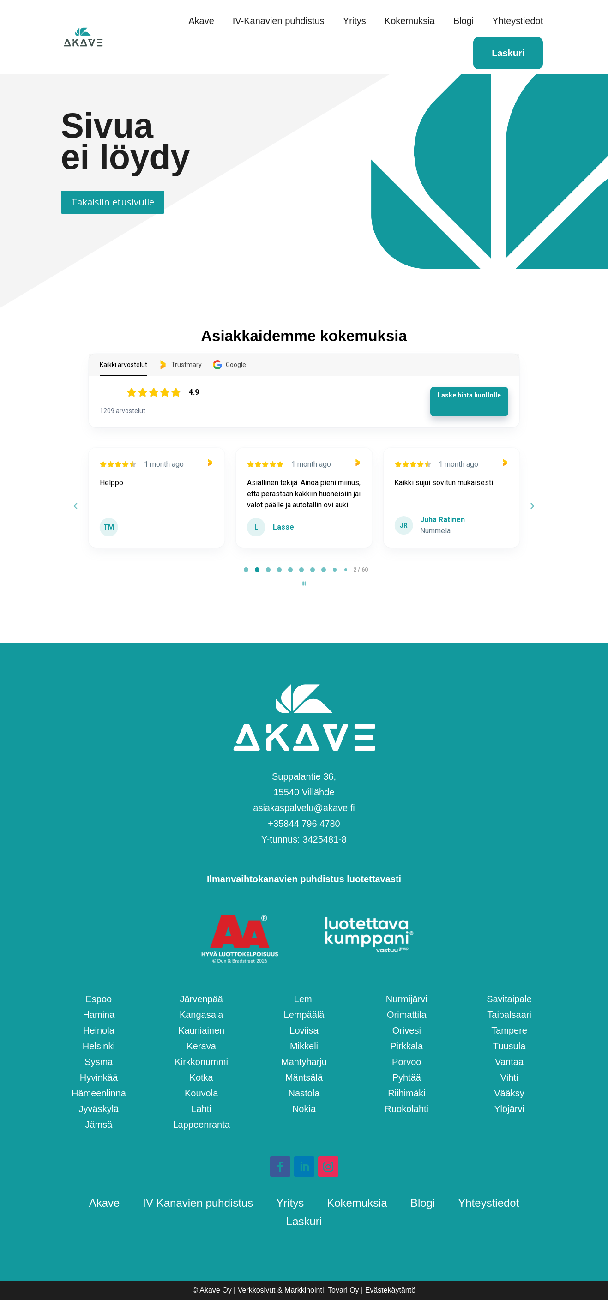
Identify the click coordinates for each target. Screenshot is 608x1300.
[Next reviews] (532, 506)
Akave (201, 21)
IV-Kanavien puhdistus (279, 21)
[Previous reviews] (75, 506)
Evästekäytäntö (390, 1290)
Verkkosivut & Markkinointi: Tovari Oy (298, 1290)
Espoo (99, 999)
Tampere (509, 1030)
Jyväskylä (99, 1109)
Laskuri (508, 53)
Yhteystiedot (517, 21)
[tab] (246, 569)
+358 (304, 824)
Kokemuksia (410, 21)
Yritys (354, 21)
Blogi (463, 21)
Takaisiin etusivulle (112, 202)
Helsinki (99, 1046)
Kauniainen (201, 1030)
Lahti (201, 1109)
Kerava (201, 1046)
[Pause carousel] (304, 583)
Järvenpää (201, 999)
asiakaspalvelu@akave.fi (304, 808)
